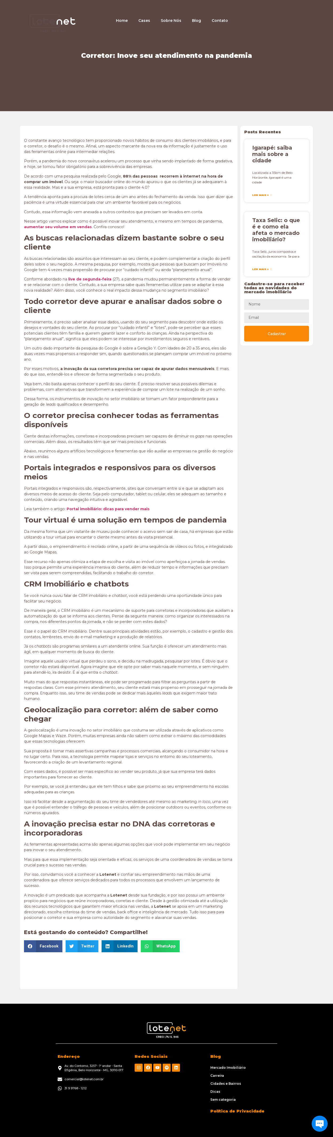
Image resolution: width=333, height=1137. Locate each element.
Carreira (217, 1076)
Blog (196, 20)
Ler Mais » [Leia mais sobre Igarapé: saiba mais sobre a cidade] (261, 195)
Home (122, 20)
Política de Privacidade (237, 1111)
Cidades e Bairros (225, 1084)
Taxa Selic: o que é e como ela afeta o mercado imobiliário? (276, 230)
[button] (43, 946)
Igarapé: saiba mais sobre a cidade (272, 154)
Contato (220, 20)
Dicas (215, 1092)
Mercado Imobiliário (228, 1068)
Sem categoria (223, 1100)
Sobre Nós (171, 20)
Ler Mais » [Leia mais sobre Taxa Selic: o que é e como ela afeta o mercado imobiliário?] (261, 269)
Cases (144, 20)
